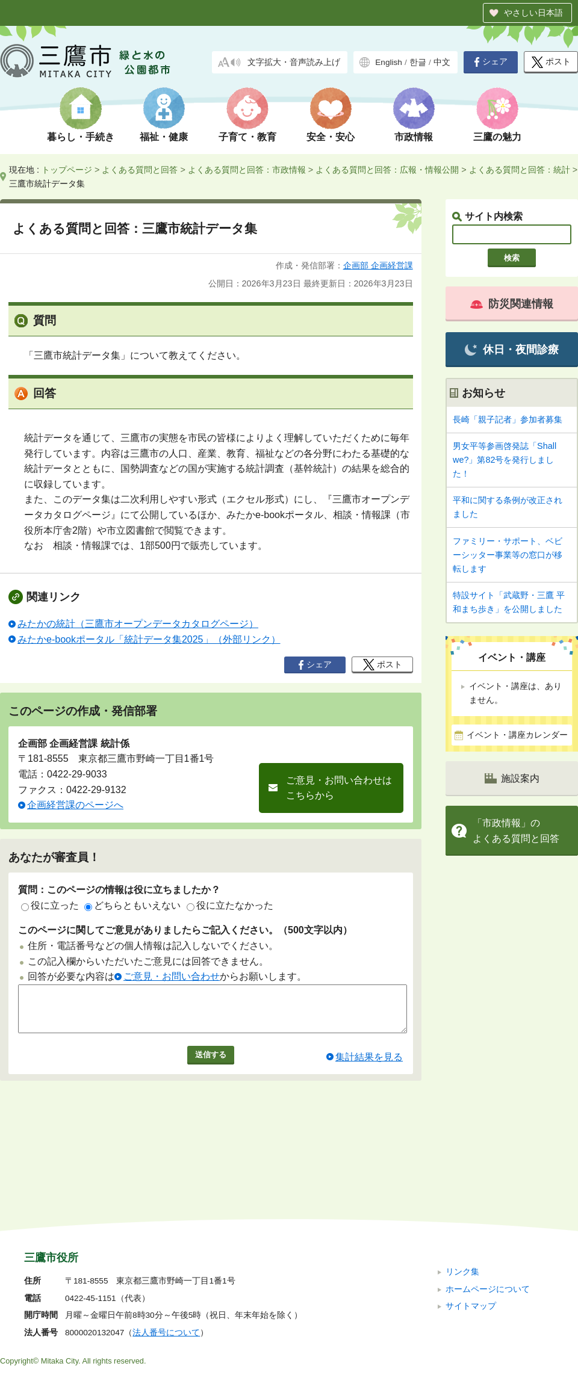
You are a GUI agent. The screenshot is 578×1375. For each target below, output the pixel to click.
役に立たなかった (230, 905)
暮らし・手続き (80, 137)
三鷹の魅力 (497, 137)
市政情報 (413, 137)
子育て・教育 (247, 137)
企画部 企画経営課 (378, 265)
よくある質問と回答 (140, 170)
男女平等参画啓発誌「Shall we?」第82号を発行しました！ (504, 459)
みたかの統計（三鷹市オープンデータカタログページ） (137, 624)
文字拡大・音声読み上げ (293, 62)
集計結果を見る (369, 1066)
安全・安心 (330, 137)
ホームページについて (488, 1208)
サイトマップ (471, 1225)
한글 (417, 62)
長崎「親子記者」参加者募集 (507, 419)
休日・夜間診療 (511, 350)
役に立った (50, 905)
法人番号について (166, 1251)
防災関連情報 (511, 304)
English (388, 62)
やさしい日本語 (533, 12)
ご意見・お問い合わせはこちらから (339, 788)
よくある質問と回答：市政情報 (247, 170)
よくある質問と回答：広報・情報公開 (387, 170)
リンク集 (462, 1191)
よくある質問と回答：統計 (519, 170)
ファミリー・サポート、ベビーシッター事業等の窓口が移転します (507, 554)
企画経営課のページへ (75, 805)
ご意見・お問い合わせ (171, 976)
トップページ (67, 170)
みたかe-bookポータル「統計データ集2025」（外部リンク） (149, 639)
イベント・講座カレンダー (517, 735)
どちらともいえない (132, 905)
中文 (442, 62)
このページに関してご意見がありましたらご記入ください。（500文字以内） (185, 930)
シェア (491, 62)
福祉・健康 (164, 137)
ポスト (551, 62)
